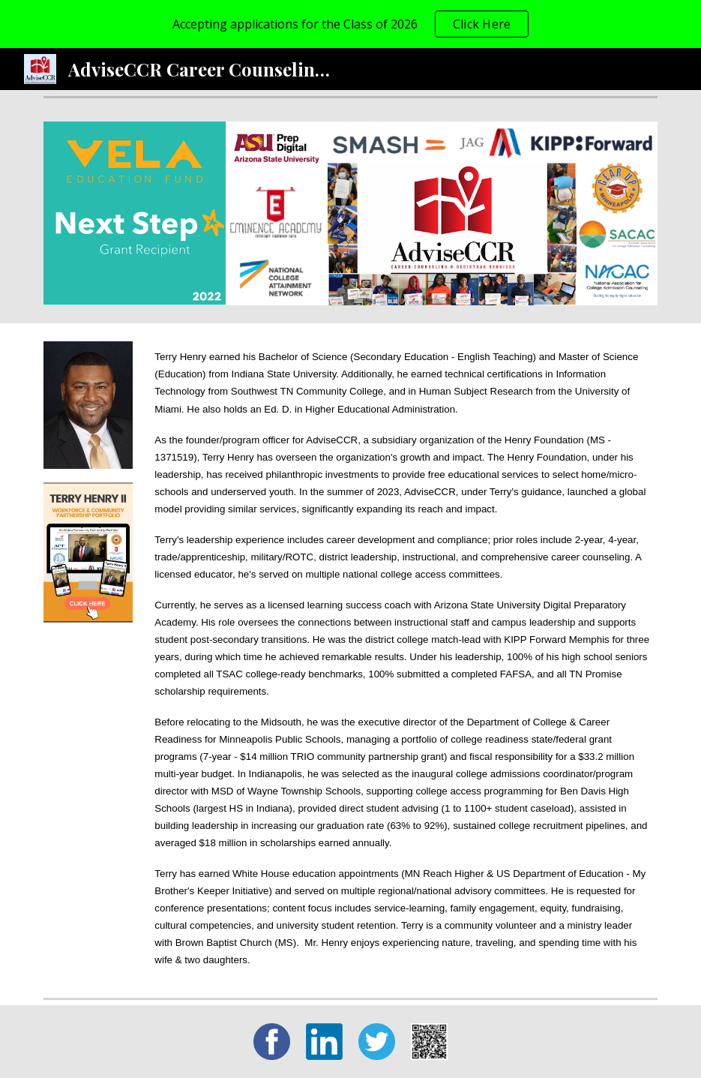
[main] (402, 657)
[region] (350, 24)
